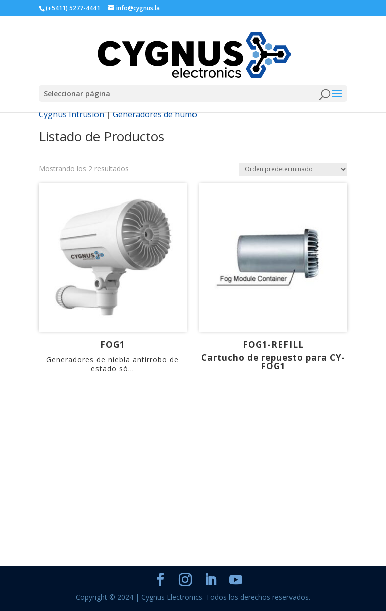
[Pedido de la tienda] (293, 169)
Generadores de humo (155, 114)
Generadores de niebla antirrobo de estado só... (112, 364)
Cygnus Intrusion (71, 114)
